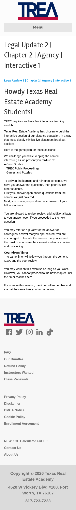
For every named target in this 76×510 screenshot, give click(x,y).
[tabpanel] (38, 184)
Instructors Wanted (18, 372)
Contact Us (12, 448)
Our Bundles (14, 359)
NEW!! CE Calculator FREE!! (26, 441)
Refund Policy (15, 366)
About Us (11, 454)
